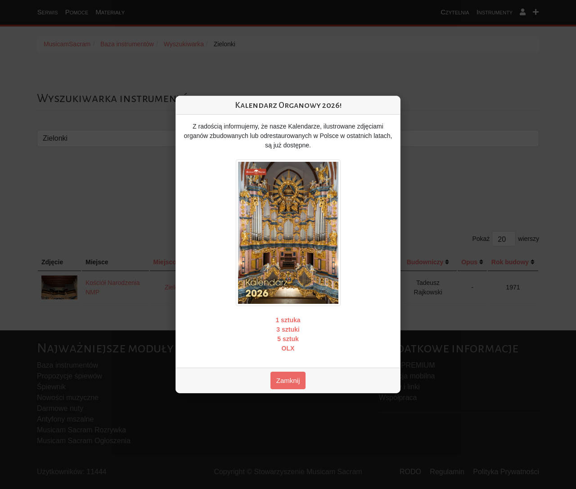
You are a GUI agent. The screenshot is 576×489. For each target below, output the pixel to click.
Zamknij (288, 380)
